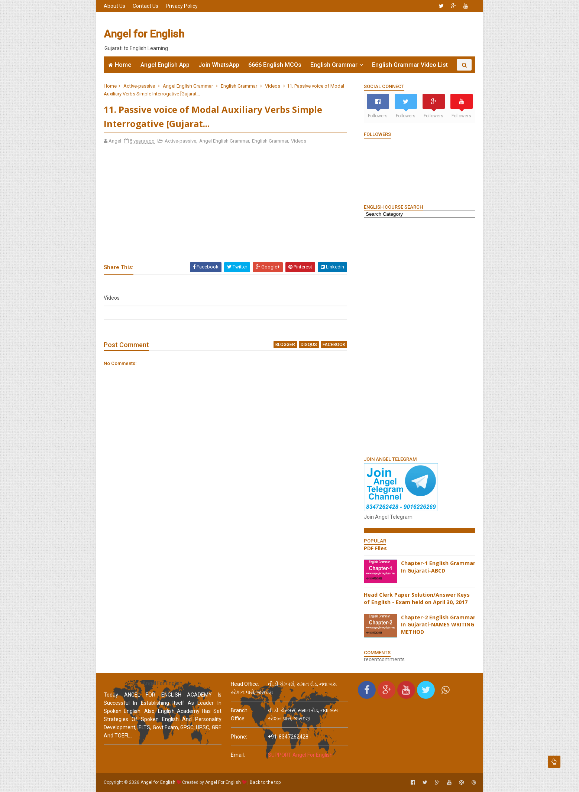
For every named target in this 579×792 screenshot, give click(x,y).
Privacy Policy (182, 6)
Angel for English (144, 34)
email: (238, 755)
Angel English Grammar (188, 86)
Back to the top (265, 782)
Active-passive (139, 86)
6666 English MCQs (274, 64)
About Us (114, 6)
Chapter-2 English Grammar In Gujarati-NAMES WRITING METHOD (438, 624)
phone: (239, 737)
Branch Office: (239, 714)
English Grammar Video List (410, 64)
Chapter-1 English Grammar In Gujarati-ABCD (438, 567)
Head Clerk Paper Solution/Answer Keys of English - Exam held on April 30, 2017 (417, 598)
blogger (285, 344)
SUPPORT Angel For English (300, 755)
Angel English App (165, 64)
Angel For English (223, 782)
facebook (334, 344)
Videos (272, 86)
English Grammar (334, 64)
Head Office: (245, 684)
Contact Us (145, 6)
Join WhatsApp (218, 64)
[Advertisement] (339, 34)
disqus (309, 344)
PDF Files (375, 548)
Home (123, 64)
